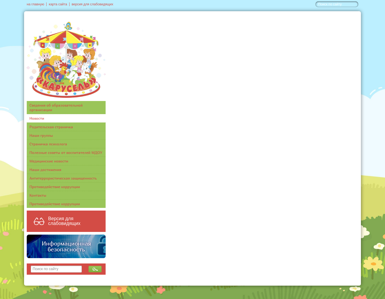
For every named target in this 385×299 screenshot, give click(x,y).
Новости (36, 118)
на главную (35, 4)
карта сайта (58, 4)
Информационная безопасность (66, 246)
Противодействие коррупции (54, 186)
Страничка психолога (48, 144)
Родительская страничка (51, 127)
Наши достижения (45, 169)
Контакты (37, 195)
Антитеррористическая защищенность (63, 178)
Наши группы (41, 135)
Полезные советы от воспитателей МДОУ (65, 152)
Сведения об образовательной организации (56, 107)
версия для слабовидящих (92, 4)
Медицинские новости (48, 161)
